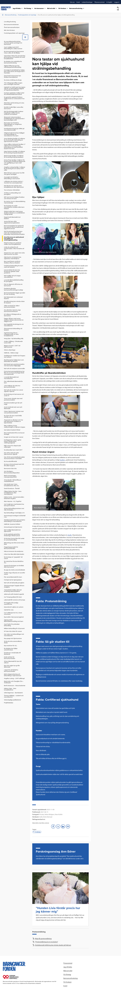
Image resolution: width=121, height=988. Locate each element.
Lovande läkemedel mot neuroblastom (11, 377)
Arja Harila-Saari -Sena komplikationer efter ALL (11, 485)
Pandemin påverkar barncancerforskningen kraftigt (13, 289)
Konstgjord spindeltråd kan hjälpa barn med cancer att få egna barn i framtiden (14, 71)
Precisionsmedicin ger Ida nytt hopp (13, 403)
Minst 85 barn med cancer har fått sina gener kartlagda (14, 173)
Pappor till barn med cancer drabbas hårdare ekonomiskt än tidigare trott (13, 320)
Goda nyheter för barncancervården (9, 657)
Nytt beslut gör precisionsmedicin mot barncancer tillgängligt (14, 365)
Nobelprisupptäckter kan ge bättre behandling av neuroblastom (14, 520)
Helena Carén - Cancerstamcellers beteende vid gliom (14, 497)
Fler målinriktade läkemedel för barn (13, 382)
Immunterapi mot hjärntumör (13, 527)
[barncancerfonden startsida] (6, 8)
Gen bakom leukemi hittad (12, 430)
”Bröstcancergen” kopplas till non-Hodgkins (14, 586)
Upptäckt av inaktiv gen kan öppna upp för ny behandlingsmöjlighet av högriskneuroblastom (14, 88)
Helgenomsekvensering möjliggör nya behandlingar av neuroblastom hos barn (14, 134)
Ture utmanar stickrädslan (12, 190)
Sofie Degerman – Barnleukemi (13, 693)
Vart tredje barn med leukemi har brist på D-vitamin (14, 504)
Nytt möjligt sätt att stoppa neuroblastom (12, 276)
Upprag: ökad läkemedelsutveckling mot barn (13, 620)
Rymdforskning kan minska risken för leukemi (14, 302)
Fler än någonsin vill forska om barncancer (13, 285)
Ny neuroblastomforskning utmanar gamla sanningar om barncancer (13, 42)
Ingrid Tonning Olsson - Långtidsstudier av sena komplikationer (11, 334)
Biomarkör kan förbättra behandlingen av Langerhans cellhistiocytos (13, 124)
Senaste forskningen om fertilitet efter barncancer (14, 566)
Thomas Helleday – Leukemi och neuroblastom (13, 696)
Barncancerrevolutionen (11, 24)
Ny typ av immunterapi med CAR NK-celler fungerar (14, 465)
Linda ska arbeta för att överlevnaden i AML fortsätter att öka (14, 248)
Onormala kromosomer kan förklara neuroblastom (12, 76)
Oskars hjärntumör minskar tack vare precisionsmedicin (14, 412)
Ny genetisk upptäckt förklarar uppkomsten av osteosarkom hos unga (14, 98)
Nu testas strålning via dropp (13, 80)
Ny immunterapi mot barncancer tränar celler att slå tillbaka (14, 52)
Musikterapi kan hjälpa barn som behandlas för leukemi (14, 360)
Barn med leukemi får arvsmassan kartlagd (14, 433)
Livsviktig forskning (10, 22)
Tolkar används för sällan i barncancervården (12, 306)
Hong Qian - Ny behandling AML (13, 338)
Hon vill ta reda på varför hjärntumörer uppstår (11, 453)
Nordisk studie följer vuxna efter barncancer (13, 107)
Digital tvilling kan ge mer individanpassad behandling (12, 66)
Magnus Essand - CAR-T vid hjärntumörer (12, 346)
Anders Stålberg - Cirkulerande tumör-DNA (13, 342)
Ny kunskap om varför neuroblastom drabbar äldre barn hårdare (14, 207)
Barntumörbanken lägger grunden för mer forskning (14, 293)
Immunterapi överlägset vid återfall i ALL (14, 516)
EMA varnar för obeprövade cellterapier (12, 446)
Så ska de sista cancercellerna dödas (13, 642)
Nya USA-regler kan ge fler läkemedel (12, 666)
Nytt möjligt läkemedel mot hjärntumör (12, 530)
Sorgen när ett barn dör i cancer (13, 437)
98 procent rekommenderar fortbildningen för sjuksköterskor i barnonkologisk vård (14, 118)
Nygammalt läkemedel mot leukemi (12, 217)
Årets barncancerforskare (11, 27)
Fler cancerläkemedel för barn (13, 577)
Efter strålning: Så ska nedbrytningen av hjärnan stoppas (14, 426)
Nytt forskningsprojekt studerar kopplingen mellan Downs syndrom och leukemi (13, 112)
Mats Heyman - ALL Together (12, 501)
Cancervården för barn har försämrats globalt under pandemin (12, 271)
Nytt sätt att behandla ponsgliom (14, 583)
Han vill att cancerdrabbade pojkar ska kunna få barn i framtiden (14, 457)
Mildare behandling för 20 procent (14, 628)
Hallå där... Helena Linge (11, 353)
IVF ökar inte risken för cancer (13, 631)
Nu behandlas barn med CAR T (13, 450)
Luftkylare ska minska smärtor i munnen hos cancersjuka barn (13, 182)
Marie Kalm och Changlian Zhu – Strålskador (13, 682)
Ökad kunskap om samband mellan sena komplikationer (12, 243)
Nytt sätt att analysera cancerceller (14, 368)
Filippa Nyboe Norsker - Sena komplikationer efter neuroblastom (12, 492)
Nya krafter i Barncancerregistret (14, 617)
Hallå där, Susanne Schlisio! (12, 524)
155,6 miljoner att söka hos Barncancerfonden (12, 386)
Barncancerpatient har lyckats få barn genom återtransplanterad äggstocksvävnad (13, 227)
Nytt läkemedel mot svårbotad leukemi (13, 297)
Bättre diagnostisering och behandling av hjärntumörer (12, 674)
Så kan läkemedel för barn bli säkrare (12, 662)
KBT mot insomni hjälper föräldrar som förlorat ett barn (14, 197)
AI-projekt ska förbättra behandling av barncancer (12, 177)
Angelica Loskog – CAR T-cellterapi (14, 678)
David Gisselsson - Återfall (12, 488)
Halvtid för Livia (8, 610)
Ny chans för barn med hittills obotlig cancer (13, 416)
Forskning (36, 832)
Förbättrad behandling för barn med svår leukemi (13, 266)
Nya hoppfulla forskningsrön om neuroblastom (14, 325)
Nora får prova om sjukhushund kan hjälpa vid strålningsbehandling (14, 238)
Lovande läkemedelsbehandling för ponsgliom (13, 280)
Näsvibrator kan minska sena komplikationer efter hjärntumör (14, 186)
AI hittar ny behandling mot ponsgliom (12, 193)
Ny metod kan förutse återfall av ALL (13, 562)
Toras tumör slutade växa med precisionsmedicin (13, 399)
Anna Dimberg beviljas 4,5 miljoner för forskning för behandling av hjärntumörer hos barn (14, 140)
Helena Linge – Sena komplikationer (10, 689)
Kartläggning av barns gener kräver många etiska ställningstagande (12, 441)
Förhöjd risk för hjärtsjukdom (13, 580)
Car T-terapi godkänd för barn (13, 597)
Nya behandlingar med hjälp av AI (14, 513)
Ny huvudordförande (10, 461)
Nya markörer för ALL (10, 645)
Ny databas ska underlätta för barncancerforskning (13, 62)
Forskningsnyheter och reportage (27, 15)
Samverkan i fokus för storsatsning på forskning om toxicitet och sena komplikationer (14, 57)
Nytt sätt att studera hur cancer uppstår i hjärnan (13, 390)
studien (62, 460)
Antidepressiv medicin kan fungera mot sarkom (14, 356)
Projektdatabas (8, 703)
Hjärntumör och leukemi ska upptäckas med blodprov (12, 257)
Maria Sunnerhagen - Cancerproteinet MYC (10, 476)
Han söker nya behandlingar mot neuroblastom (14, 634)
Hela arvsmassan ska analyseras (13, 551)
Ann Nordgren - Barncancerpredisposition (12, 472)
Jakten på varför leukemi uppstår (14, 594)
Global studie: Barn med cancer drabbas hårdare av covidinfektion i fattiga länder (14, 212)
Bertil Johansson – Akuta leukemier (14, 685)
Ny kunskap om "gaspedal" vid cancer (13, 557)
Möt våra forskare (9, 30)
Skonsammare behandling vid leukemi (13, 329)
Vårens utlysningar (9, 350)
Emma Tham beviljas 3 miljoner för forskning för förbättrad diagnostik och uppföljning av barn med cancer (14, 162)
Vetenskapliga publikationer (12, 700)
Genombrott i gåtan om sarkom (13, 607)
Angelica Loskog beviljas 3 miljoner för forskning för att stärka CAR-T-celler (14, 168)
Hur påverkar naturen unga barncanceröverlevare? (12, 310)
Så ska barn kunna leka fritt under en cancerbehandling (14, 539)
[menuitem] (15, 21)
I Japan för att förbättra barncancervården (11, 670)
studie (69, 535)
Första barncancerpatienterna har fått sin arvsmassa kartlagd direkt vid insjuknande (14, 372)
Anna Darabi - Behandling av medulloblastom (12, 480)
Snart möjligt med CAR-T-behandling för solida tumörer (13, 47)
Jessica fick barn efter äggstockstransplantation (12, 222)
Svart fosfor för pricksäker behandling (12, 624)
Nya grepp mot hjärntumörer (13, 638)
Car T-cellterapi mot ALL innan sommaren (13, 613)
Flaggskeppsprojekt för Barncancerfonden (11, 547)
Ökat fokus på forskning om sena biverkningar (14, 103)
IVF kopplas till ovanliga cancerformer (11, 603)
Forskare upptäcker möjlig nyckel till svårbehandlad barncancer (14, 93)
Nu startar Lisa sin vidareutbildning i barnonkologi (14, 202)
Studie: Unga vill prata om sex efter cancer (14, 573)
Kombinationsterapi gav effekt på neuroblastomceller (14, 129)
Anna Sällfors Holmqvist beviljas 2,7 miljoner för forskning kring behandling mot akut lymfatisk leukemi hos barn (14, 146)
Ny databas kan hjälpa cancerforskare (10, 649)
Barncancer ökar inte (10, 468)
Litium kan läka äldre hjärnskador (14, 554)
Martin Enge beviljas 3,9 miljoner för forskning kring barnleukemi (13, 156)
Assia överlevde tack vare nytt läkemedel (13, 407)
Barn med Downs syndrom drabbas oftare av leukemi (12, 262)
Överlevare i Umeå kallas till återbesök (12, 653)
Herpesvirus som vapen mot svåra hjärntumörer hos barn (14, 253)
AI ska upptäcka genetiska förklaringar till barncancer (12, 534)
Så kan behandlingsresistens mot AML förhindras (14, 509)
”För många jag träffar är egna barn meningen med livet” (13, 83)
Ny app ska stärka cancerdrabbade (14, 570)
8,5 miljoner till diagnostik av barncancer (12, 315)
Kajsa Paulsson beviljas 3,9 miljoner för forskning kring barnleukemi (14, 152)
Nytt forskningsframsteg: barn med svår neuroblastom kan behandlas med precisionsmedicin (14, 232)
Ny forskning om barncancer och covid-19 (14, 395)
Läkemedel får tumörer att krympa (14, 600)
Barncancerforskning (10, 15)
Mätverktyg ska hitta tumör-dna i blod (14, 543)
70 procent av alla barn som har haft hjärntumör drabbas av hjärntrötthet (13, 421)
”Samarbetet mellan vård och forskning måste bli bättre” (13, 590)
